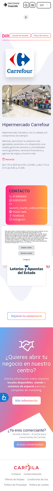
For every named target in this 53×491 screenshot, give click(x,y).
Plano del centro (41, 35)
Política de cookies (26, 242)
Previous (5, 266)
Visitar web (19, 212)
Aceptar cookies (26, 248)
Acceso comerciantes (30, 444)
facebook (18, 215)
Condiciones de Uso (37, 479)
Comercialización (33, 474)
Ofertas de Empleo (14, 479)
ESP (42, 5)
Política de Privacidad (15, 484)
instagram (19, 219)
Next (48, 266)
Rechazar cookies (26, 253)
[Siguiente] (50, 17)
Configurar (26, 260)
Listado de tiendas (20, 35)
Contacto (16, 474)
